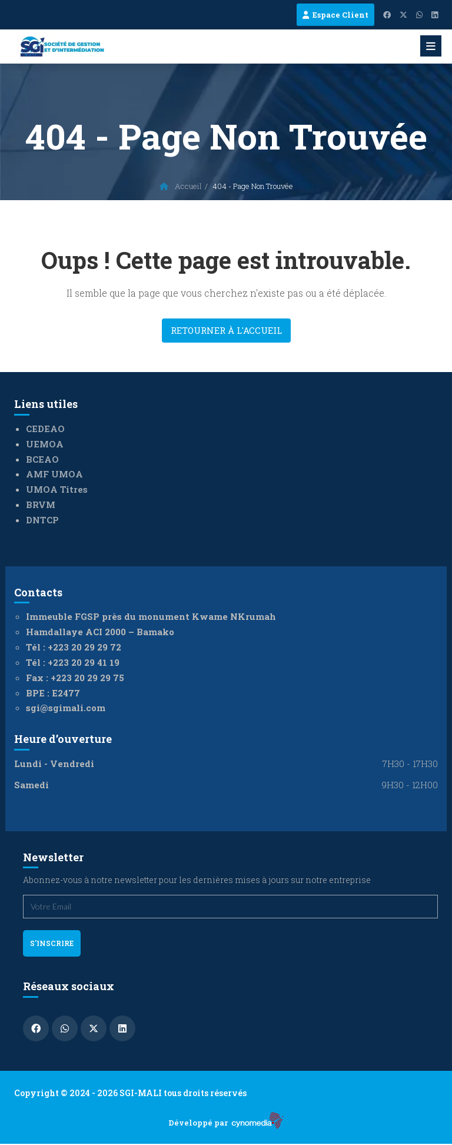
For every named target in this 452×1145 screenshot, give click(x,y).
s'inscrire (52, 943)
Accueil (180, 186)
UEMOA (45, 444)
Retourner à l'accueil (226, 330)
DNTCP (42, 520)
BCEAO (42, 459)
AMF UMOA (54, 474)
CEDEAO (45, 428)
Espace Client (335, 14)
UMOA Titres (57, 489)
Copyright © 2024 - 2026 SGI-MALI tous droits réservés (130, 1092)
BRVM (40, 504)
